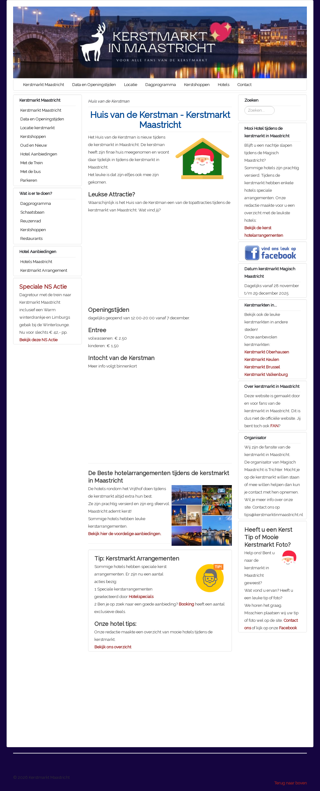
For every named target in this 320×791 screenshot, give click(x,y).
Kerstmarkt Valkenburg (266, 374)
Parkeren (28, 180)
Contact (245, 84)
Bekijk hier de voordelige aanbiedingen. (124, 533)
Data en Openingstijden (94, 84)
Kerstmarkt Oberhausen (266, 352)
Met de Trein (31, 162)
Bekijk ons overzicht (112, 647)
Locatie (130, 84)
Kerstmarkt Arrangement (43, 270)
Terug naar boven (290, 783)
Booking (186, 604)
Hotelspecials (141, 596)
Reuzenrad (30, 221)
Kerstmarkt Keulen (261, 359)
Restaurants (31, 238)
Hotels (223, 84)
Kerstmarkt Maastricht (43, 84)
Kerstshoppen (197, 84)
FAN (274, 425)
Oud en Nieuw (33, 145)
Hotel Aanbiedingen (38, 154)
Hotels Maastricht (36, 261)
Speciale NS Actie (43, 286)
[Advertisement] (160, 258)
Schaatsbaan (32, 212)
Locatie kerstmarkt (37, 127)
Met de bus (30, 171)
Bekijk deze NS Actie (38, 339)
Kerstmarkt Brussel (262, 367)
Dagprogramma (160, 84)
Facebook (288, 628)
